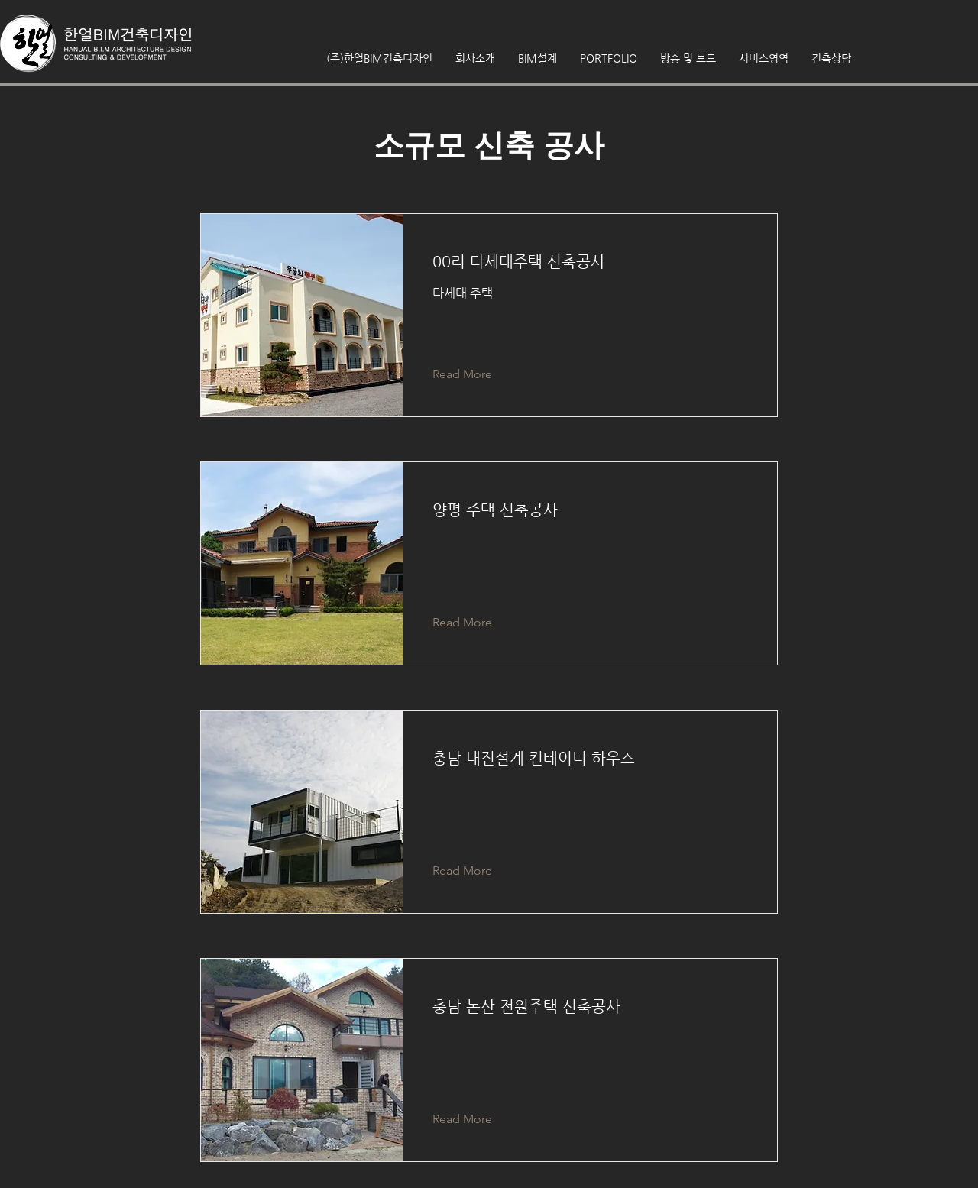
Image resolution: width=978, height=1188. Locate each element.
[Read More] (474, 374)
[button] (688, 58)
